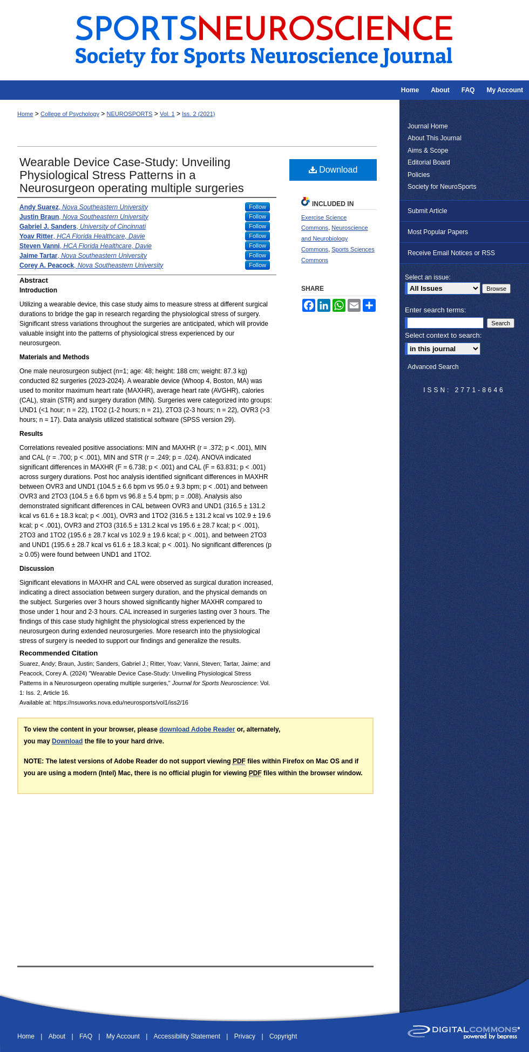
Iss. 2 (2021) (198, 114)
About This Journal (435, 138)
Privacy (245, 1036)
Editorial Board (429, 162)
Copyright (283, 1036)
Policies (419, 175)
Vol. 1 (167, 114)
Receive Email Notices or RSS (451, 253)
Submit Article (427, 211)
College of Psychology (69, 114)
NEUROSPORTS (130, 114)
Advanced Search (433, 367)
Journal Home (428, 126)
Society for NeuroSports (442, 186)
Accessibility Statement (188, 1036)
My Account (123, 1036)
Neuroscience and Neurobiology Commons (334, 238)
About (58, 1036)
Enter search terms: (435, 310)
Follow (257, 206)
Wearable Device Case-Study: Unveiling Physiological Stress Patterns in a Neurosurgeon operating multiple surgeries (131, 175)
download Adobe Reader (197, 729)
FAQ (86, 1036)
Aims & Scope (428, 150)
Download (333, 169)
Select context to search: (443, 335)
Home (25, 114)
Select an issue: (428, 277)
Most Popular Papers (438, 232)
